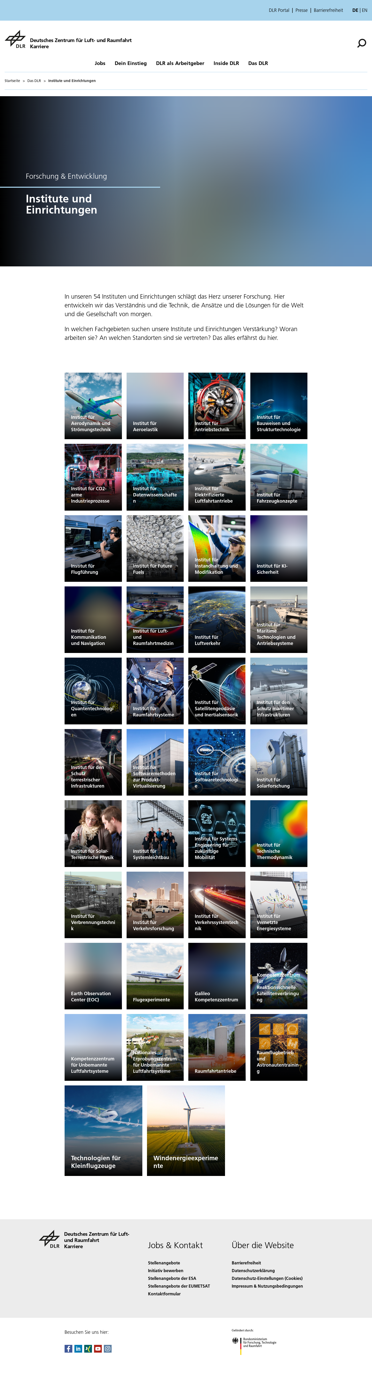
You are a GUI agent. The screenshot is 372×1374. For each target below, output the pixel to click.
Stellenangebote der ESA (172, 1278)
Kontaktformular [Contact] (164, 1293)
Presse (302, 10)
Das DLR (258, 63)
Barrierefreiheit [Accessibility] (246, 1262)
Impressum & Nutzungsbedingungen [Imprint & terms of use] (267, 1286)
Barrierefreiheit (328, 10)
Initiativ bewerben (165, 1270)
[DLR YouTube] (98, 1351)
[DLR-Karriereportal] (68, 39)
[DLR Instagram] (108, 1351)
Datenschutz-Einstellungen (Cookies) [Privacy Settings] (267, 1278)
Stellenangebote (164, 1262)
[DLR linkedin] (78, 1351)
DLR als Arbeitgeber (180, 63)
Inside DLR (226, 63)
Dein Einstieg (131, 63)
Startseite (12, 81)
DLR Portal (279, 10)
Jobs (100, 63)
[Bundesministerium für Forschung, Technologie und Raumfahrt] (257, 1359)
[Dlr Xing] (88, 1351)
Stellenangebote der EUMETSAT (179, 1286)
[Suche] (361, 43)
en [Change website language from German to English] (364, 10)
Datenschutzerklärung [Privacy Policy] (253, 1270)
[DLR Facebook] (68, 1351)
